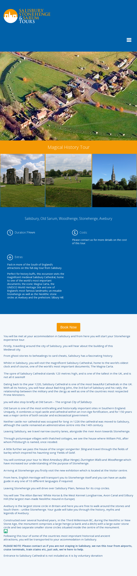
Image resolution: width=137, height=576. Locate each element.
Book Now (68, 327)
